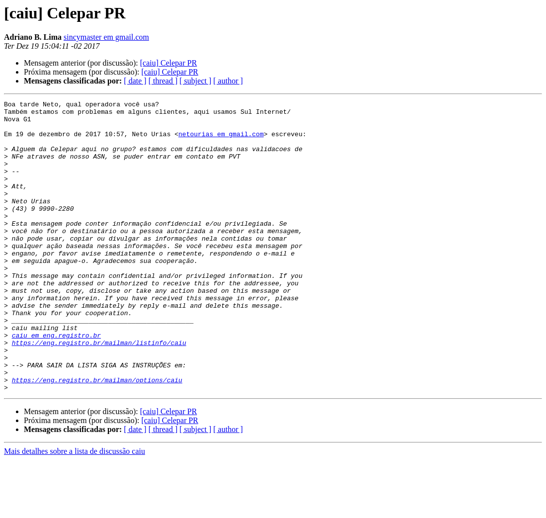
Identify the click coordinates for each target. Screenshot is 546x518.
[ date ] (135, 81)
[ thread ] (163, 81)
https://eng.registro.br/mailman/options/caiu (97, 436)
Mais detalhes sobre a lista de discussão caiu (74, 509)
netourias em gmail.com (221, 141)
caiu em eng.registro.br (56, 382)
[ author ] (228, 81)
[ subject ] (195, 81)
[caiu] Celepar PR (168, 63)
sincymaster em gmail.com (106, 37)
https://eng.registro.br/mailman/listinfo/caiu (99, 391)
